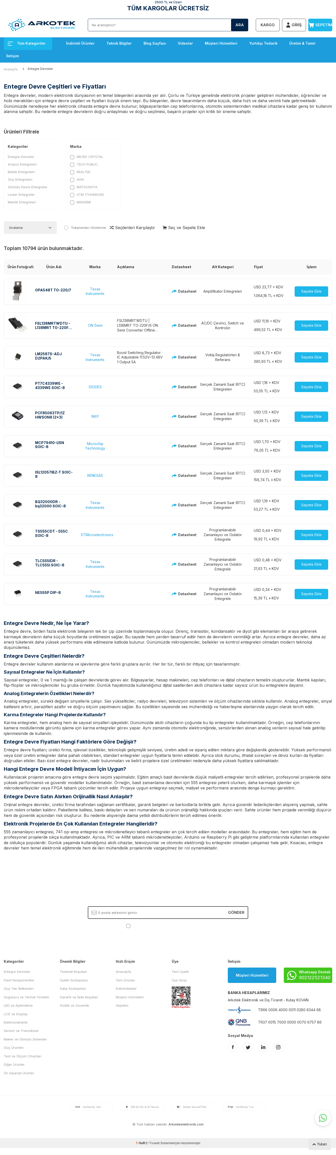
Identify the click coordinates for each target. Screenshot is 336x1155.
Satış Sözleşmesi (73, 988)
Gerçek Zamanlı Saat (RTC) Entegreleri (222, 386)
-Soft (140, 1143)
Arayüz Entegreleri (22, 164)
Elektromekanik (15, 1022)
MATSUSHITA (83, 187)
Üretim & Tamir (302, 43)
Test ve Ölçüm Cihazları (22, 1056)
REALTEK (80, 172)
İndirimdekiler (126, 988)
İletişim (12, 56)
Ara (239, 24)
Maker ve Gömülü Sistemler (25, 1039)
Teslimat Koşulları (73, 972)
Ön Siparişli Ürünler (19, 1073)
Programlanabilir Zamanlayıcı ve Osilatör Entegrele (223, 535)
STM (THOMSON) (87, 194)
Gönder (236, 912)
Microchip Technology (95, 446)
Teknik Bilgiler (119, 43)
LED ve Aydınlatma (18, 1005)
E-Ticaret (153, 1143)
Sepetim (122, 1005)
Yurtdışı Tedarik (263, 43)
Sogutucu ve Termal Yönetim (26, 997)
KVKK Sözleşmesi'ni (149, 925)
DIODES (95, 387)
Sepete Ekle (311, 291)
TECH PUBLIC (84, 164)
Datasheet (181, 291)
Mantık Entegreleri (22, 202)
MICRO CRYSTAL (86, 157)
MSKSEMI (80, 202)
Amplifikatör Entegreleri (222, 291)
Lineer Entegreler (21, 194)
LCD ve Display (15, 1014)
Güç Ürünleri (14, 1048)
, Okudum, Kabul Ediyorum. (168, 925)
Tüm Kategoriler (27, 43)
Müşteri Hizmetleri (221, 43)
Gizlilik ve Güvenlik (74, 1005)
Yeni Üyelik (180, 972)
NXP (95, 416)
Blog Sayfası (155, 43)
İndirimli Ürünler (80, 43)
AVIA (77, 179)
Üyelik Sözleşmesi (74, 980)
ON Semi (95, 325)
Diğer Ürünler (14, 1064)
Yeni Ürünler (125, 980)
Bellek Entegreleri (21, 172)
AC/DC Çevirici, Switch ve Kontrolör (222, 325)
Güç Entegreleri (20, 179)
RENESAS (95, 475)
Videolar (185, 43)
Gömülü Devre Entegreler (27, 187)
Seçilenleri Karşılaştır (132, 227)
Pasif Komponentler (19, 980)
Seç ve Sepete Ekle (184, 227)
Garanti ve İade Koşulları (79, 997)
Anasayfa (11, 69)
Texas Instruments (95, 291)
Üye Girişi (179, 980)
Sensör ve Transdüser (21, 1031)
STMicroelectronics (97, 535)
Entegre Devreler (21, 157)
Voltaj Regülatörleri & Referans (222, 357)
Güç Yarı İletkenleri (19, 988)
